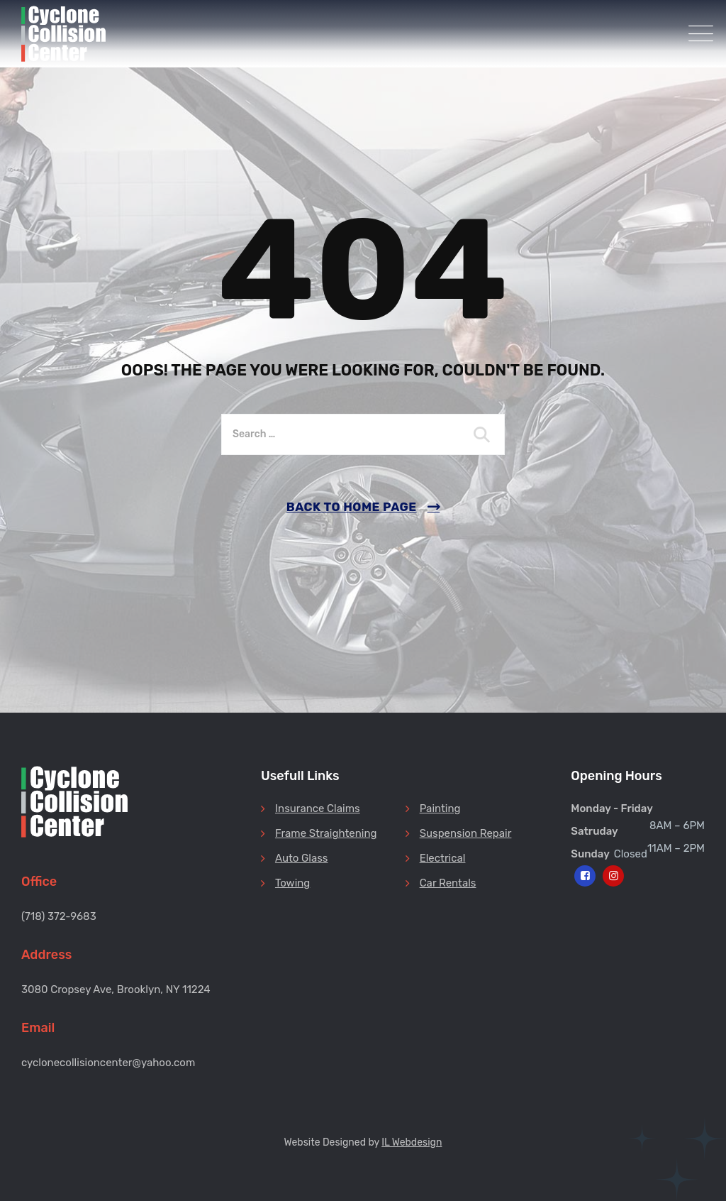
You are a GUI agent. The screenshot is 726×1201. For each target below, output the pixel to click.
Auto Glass (301, 858)
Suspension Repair (466, 833)
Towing (292, 883)
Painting (440, 808)
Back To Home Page (351, 507)
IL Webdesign (411, 1142)
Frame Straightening (326, 833)
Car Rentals (448, 883)
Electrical (443, 858)
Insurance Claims (317, 808)
